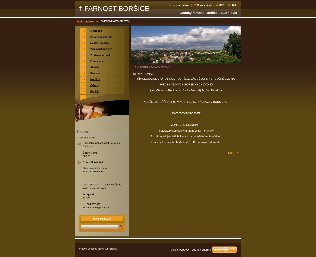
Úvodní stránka (181, 5)
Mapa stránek (204, 5)
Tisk (234, 5)
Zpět (231, 152)
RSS (221, 5)
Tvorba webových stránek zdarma (190, 249)
